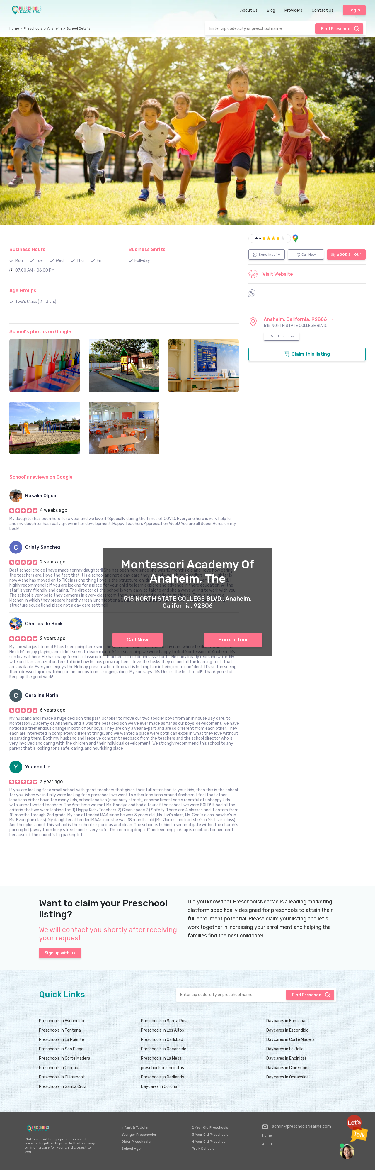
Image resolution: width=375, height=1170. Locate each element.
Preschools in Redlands (162, 1077)
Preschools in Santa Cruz (62, 1086)
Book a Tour (233, 639)
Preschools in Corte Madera (64, 1058)
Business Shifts (147, 249)
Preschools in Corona (58, 1067)
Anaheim (54, 28)
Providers (293, 10)
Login (354, 10)
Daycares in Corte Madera (290, 1039)
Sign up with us (60, 953)
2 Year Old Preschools (210, 1127)
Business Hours (27, 249)
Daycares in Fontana (285, 1020)
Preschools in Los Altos (162, 1030)
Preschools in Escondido (61, 1020)
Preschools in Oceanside (163, 1049)
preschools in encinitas (162, 1067)
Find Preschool (340, 28)
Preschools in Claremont (62, 1077)
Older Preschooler (137, 1141)
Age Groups (22, 290)
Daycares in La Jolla (285, 1049)
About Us (249, 10)
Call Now (138, 639)
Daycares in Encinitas (286, 1058)
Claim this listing (307, 354)
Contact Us (322, 10)
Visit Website (270, 274)
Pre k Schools (203, 1149)
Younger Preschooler (139, 1134)
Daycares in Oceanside (287, 1077)
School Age (131, 1149)
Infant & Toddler (135, 1127)
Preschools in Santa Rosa (165, 1020)
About (267, 1144)
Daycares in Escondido (287, 1030)
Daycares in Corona (159, 1086)
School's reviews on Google (41, 477)
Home (14, 28)
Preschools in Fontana (60, 1030)
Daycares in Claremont (287, 1067)
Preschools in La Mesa (161, 1058)
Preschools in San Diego (61, 1049)
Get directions (282, 336)
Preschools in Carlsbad (162, 1039)
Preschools (33, 28)
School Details (79, 28)
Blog (271, 10)
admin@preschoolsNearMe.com (296, 1127)
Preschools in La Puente (61, 1039)
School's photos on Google (40, 331)
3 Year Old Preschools (210, 1134)
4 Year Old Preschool (209, 1141)
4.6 (258, 238)
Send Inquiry (266, 255)
